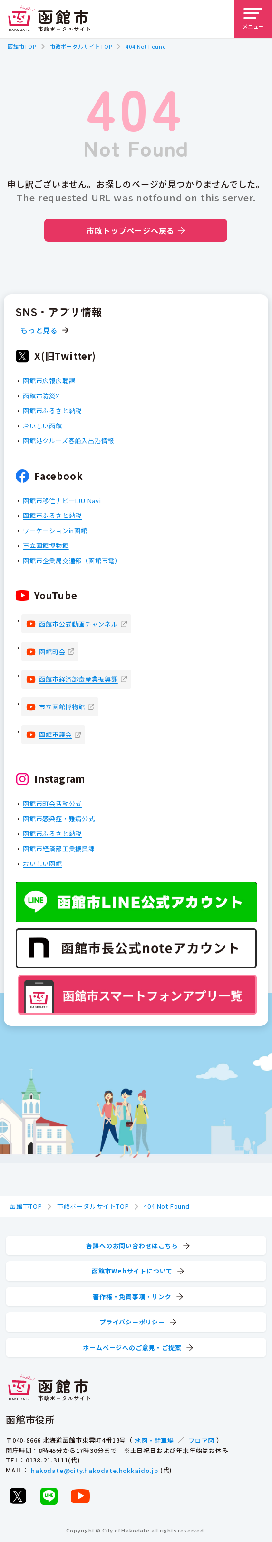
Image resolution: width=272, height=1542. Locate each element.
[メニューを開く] (253, 19)
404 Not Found (146, 46)
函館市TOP (22, 46)
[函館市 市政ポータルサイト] (49, 19)
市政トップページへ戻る (136, 230)
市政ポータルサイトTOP (81, 46)
